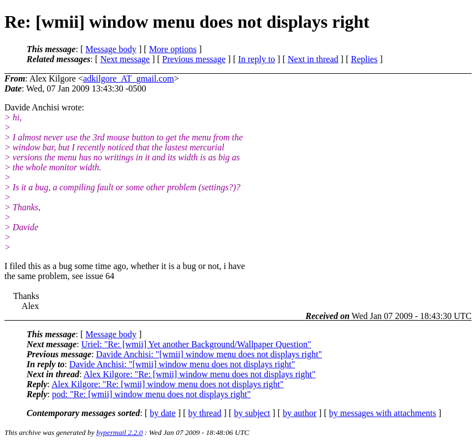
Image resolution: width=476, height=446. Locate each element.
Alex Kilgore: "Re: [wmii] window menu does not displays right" (200, 374)
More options (173, 49)
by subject (252, 413)
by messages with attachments (382, 413)
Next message (125, 59)
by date (163, 413)
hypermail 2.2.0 (119, 432)
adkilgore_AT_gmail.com (128, 78)
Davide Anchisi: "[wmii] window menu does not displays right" (209, 354)
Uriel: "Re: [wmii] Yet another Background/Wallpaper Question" (196, 344)
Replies (364, 59)
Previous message (194, 59)
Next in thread (313, 59)
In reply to (256, 59)
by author (299, 413)
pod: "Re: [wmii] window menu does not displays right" (151, 394)
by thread (205, 413)
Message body (110, 49)
